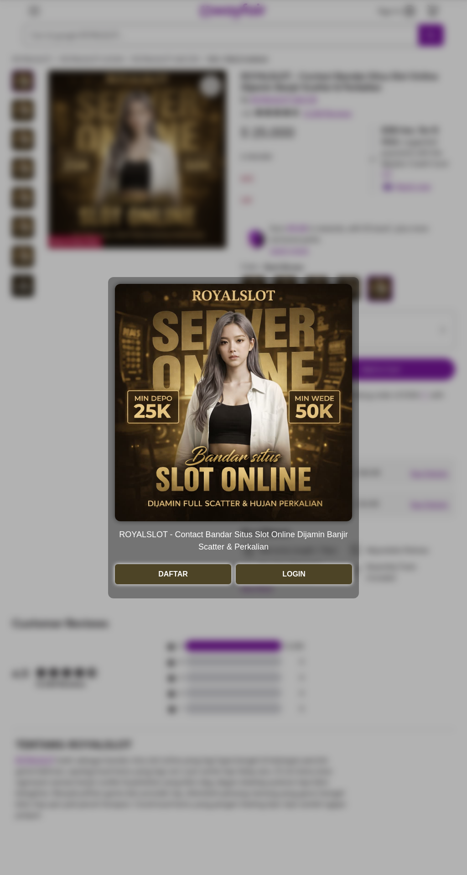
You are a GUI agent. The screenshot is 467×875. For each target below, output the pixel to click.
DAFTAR (173, 574)
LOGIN (294, 574)
